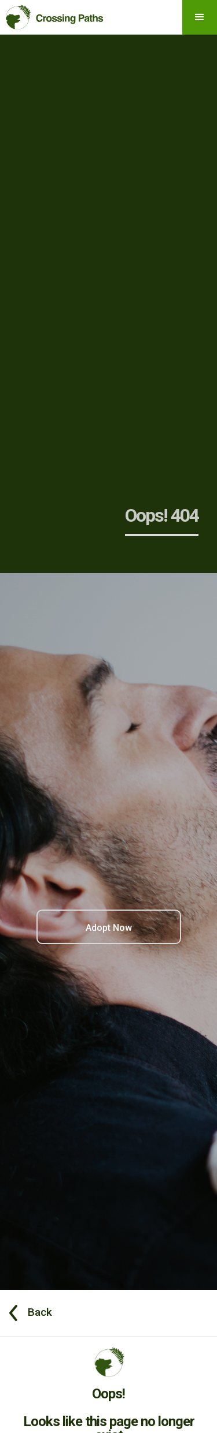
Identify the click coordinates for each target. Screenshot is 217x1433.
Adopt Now (109, 927)
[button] (199, 17)
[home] (52, 14)
